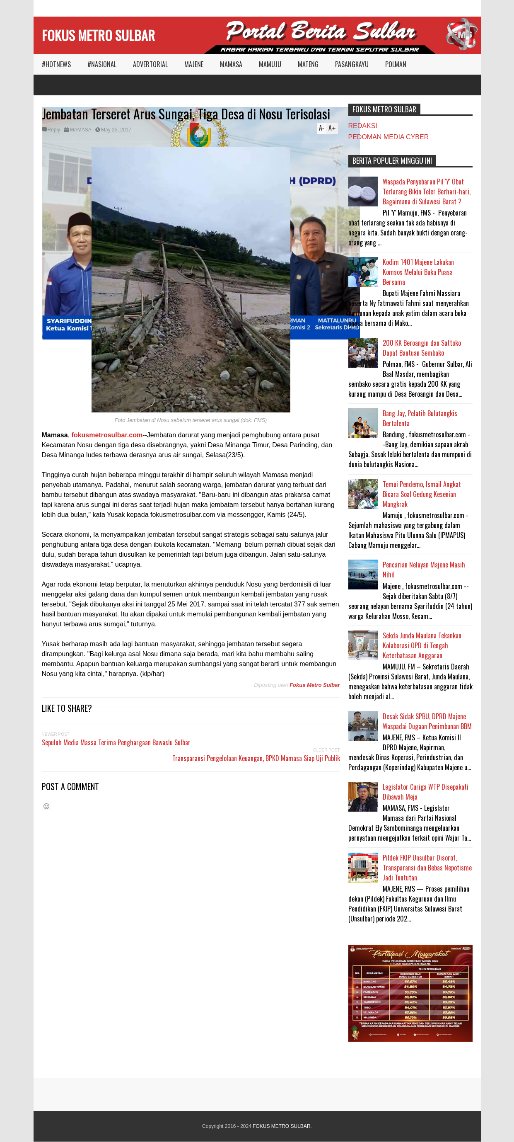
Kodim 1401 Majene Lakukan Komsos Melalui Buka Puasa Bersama (418, 272)
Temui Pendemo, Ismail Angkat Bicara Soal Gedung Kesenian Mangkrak (422, 494)
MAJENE (193, 64)
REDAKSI (362, 125)
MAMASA (231, 64)
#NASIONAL (101, 64)
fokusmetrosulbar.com (107, 435)
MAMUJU (270, 64)
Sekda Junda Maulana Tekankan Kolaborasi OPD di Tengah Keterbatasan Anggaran (422, 645)
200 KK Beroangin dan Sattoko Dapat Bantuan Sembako (422, 348)
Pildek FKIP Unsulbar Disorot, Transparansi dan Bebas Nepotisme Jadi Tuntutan (427, 868)
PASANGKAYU (352, 64)
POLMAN (395, 64)
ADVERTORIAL (150, 64)
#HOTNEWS (56, 64)
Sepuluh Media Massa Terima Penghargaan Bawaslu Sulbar (116, 742)
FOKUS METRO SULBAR (98, 35)
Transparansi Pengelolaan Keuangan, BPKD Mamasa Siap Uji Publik (256, 758)
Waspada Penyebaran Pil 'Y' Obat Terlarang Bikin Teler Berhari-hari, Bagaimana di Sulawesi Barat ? (427, 191)
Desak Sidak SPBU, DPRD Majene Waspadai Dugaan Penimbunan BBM (427, 721)
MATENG (308, 64)
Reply (54, 130)
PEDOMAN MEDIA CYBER (388, 137)
